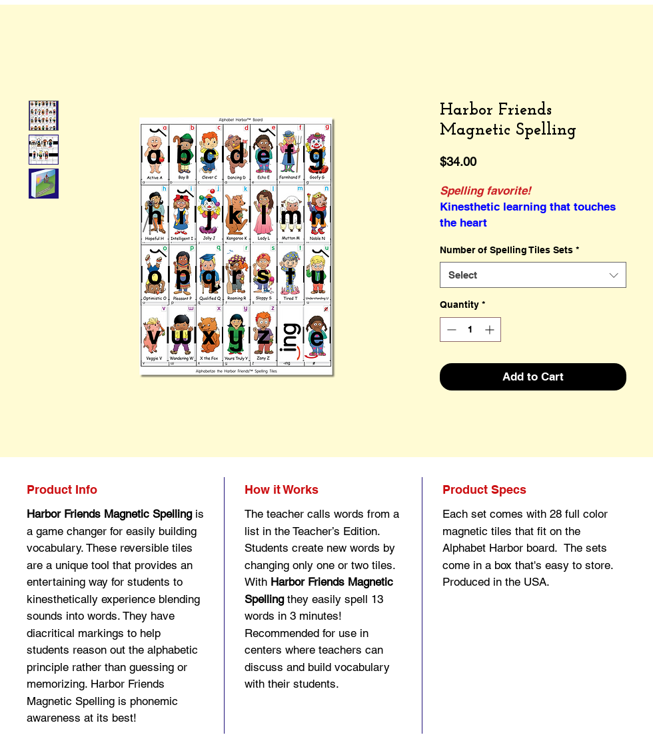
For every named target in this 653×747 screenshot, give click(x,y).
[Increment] (490, 329)
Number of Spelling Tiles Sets (509, 250)
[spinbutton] (470, 329)
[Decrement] (450, 329)
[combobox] (533, 275)
